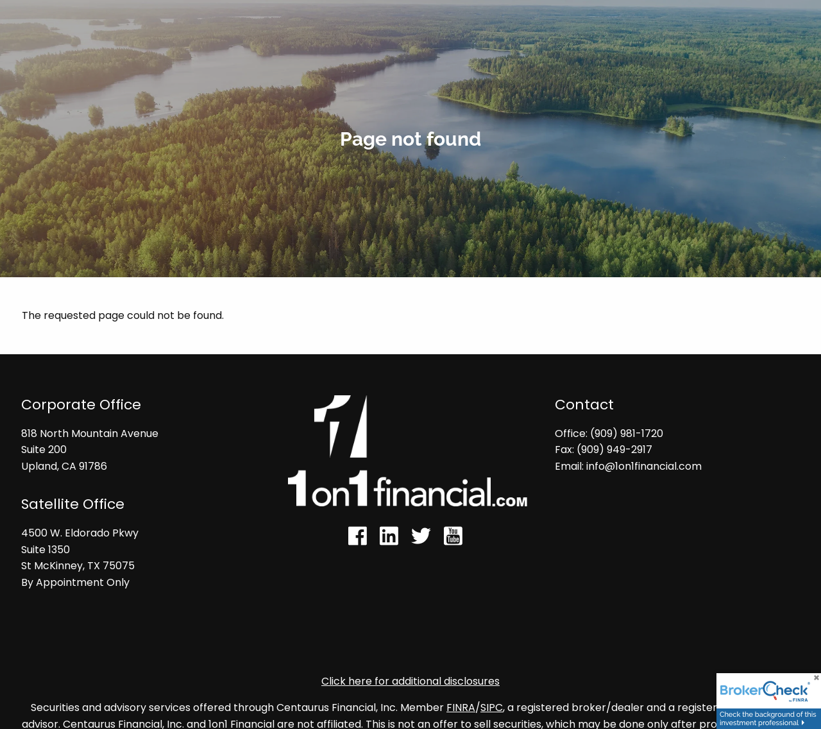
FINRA (460, 708)
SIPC (491, 708)
